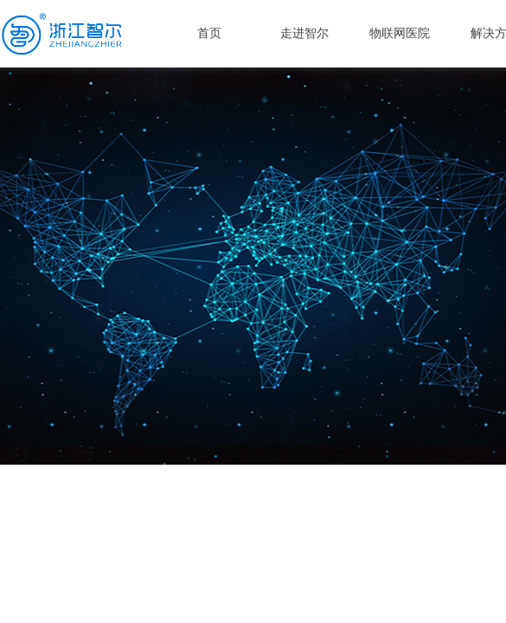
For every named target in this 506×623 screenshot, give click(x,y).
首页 (209, 33)
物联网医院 (399, 33)
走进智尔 (304, 33)
